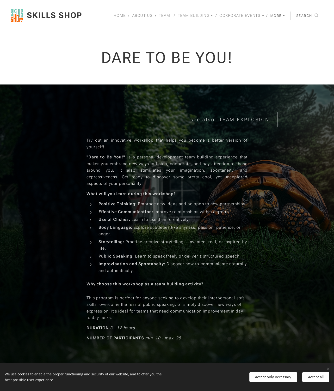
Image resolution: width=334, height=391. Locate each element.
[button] (307, 16)
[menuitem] (121, 16)
